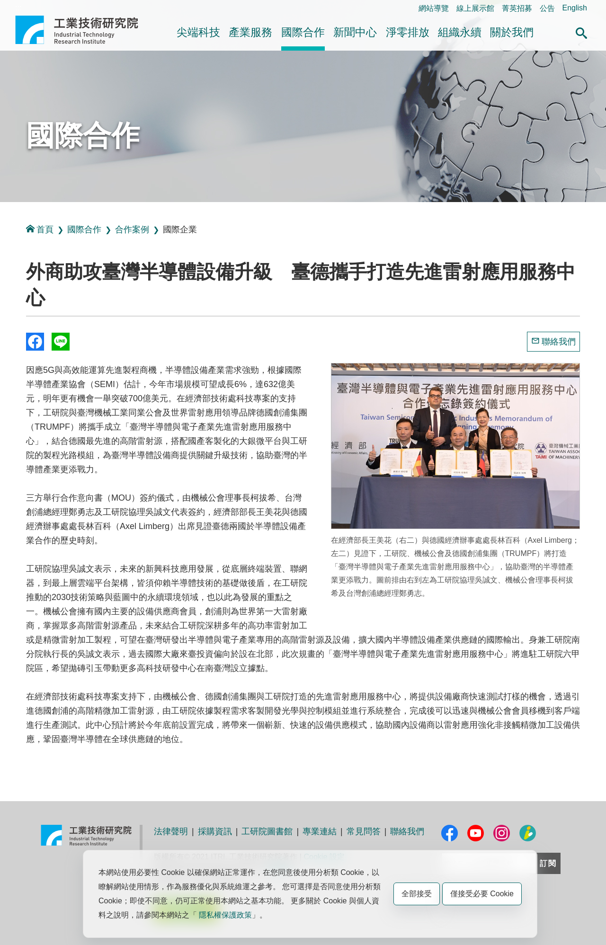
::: (18, 8)
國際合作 (303, 32)
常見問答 (364, 831)
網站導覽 (434, 8)
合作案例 (132, 229)
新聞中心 (355, 32)
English (574, 8)
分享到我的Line (61, 342)
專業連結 (320, 831)
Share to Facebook (35, 342)
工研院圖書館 (267, 831)
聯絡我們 (559, 341)
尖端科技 (198, 32)
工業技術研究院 (83, 30)
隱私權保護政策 (225, 915)
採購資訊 (215, 831)
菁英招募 (517, 8)
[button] (581, 31)
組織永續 (459, 32)
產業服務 (250, 32)
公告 (547, 8)
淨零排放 (407, 32)
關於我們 (512, 32)
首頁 (39, 229)
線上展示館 (475, 8)
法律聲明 (171, 831)
